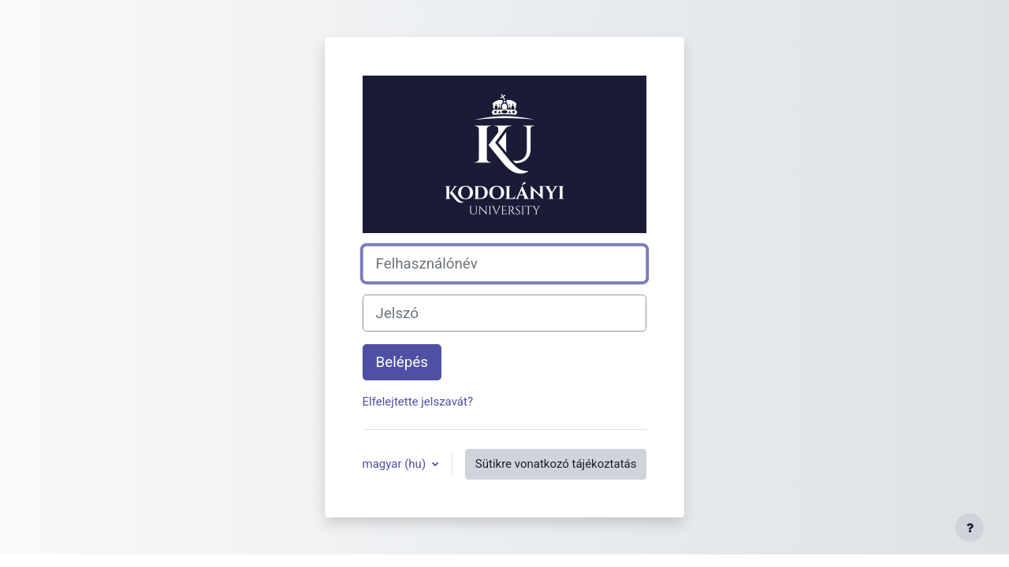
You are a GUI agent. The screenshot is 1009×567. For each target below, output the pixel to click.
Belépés (402, 362)
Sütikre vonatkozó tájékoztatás (556, 464)
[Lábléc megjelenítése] (969, 527)
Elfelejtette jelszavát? (418, 402)
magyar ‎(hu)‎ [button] (396, 464)
